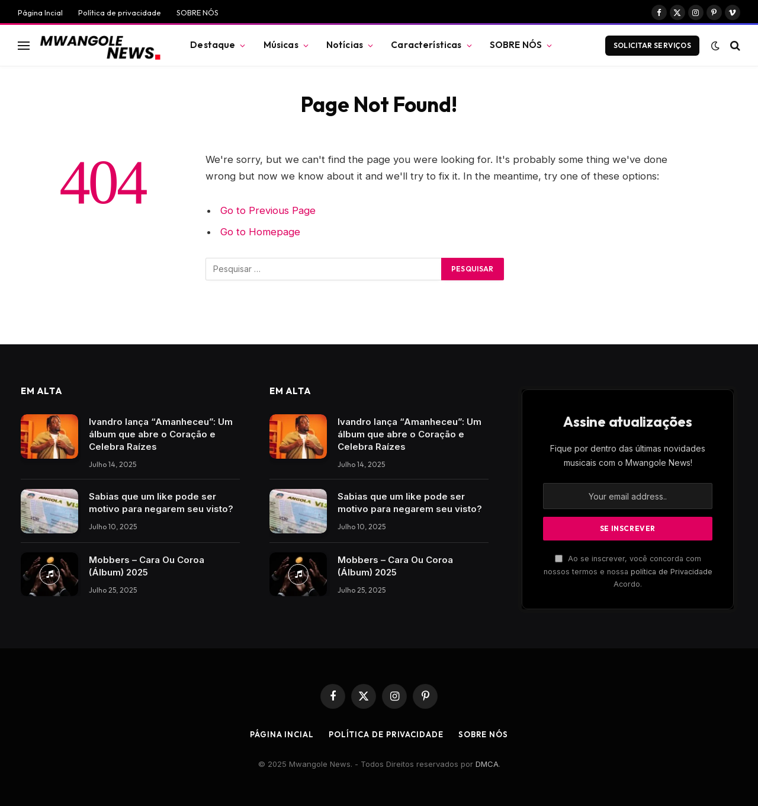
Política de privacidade (119, 12)
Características (426, 44)
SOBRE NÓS (197, 12)
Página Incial (40, 12)
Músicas (281, 44)
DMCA (487, 764)
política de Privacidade (671, 571)
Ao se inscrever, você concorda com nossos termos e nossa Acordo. (628, 571)
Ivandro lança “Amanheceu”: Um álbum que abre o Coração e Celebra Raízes (161, 434)
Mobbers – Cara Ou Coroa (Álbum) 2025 (146, 566)
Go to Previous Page (268, 210)
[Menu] (24, 45)
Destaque (212, 44)
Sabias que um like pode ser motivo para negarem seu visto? (161, 502)
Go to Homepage (260, 232)
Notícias (344, 44)
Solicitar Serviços (652, 45)
